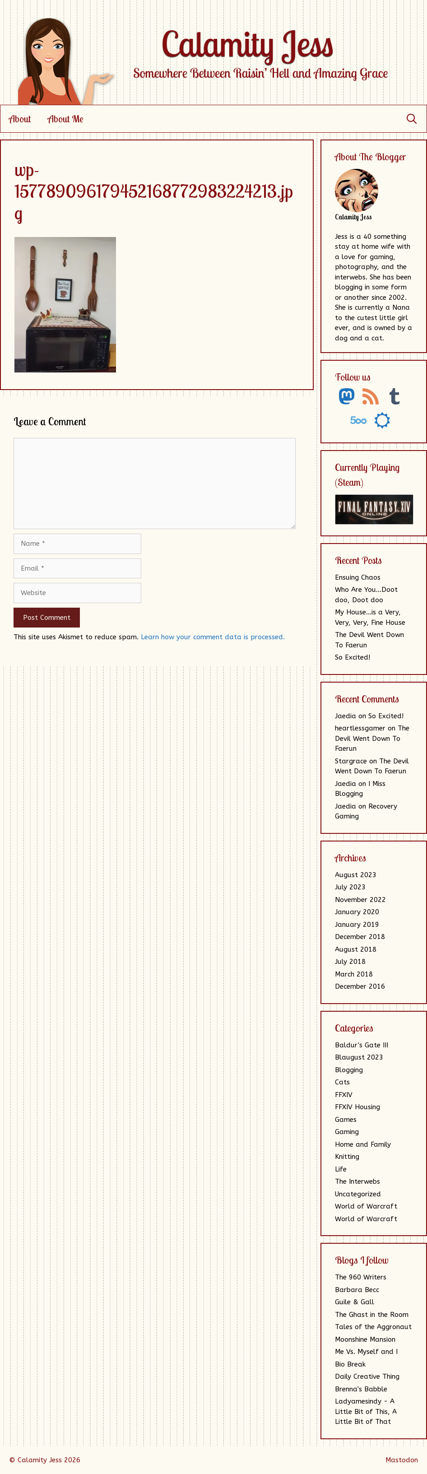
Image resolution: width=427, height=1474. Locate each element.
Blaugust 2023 (359, 1057)
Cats (342, 1082)
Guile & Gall (354, 1302)
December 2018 (360, 937)
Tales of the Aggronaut (373, 1327)
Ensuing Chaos (358, 577)
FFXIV (344, 1095)
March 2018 (354, 974)
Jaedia (345, 716)
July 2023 (350, 887)
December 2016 (360, 986)
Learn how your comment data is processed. (213, 637)
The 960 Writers (360, 1277)
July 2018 (350, 962)
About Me (66, 118)
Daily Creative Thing (367, 1376)
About (20, 118)
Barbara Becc (357, 1290)
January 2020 (357, 912)
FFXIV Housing (357, 1107)
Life (341, 1169)
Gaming (347, 1132)
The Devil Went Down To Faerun (372, 738)
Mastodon (401, 1460)
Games (346, 1120)
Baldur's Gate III (361, 1045)
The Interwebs (357, 1181)
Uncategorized (358, 1194)
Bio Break (350, 1364)
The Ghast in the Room (371, 1315)
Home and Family (363, 1144)
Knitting (347, 1157)
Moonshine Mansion (365, 1339)
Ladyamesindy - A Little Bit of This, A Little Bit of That (366, 1411)
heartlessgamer (360, 728)
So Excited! (352, 657)
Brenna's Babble (361, 1389)
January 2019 (357, 925)
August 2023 (355, 875)
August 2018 (355, 949)
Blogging (349, 1070)
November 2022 (360, 900)
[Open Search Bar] (412, 118)
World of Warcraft (366, 1206)
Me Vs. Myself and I (366, 1352)
